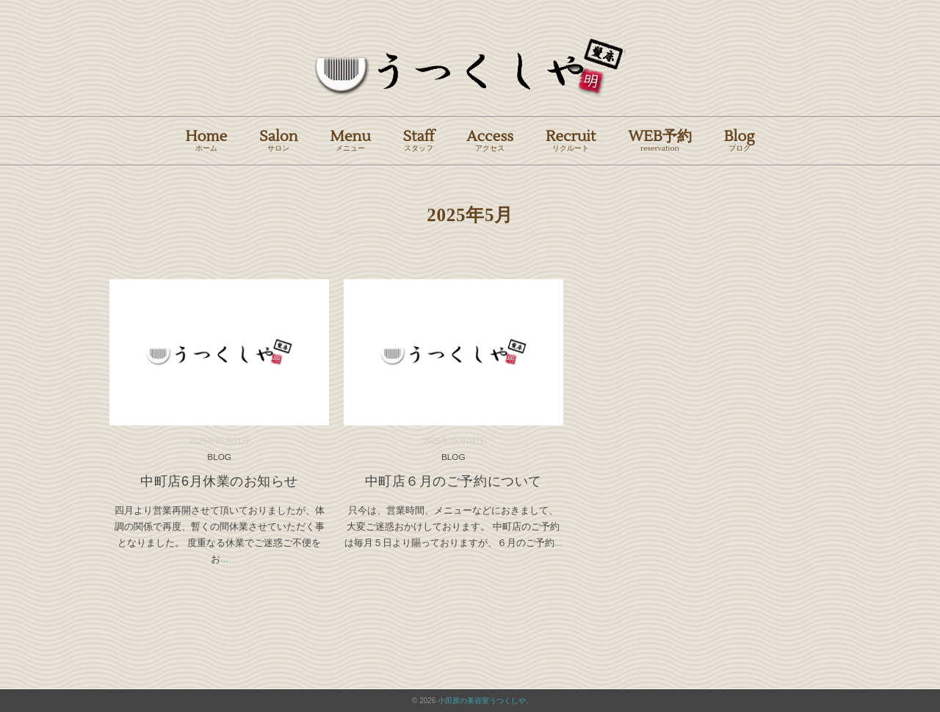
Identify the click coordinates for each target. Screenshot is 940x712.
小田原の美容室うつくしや (482, 701)
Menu (350, 140)
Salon (278, 140)
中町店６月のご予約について (453, 481)
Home (206, 140)
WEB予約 (660, 140)
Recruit (571, 140)
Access (489, 140)
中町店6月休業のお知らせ (219, 481)
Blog (739, 140)
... (224, 558)
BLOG (219, 456)
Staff (419, 140)
